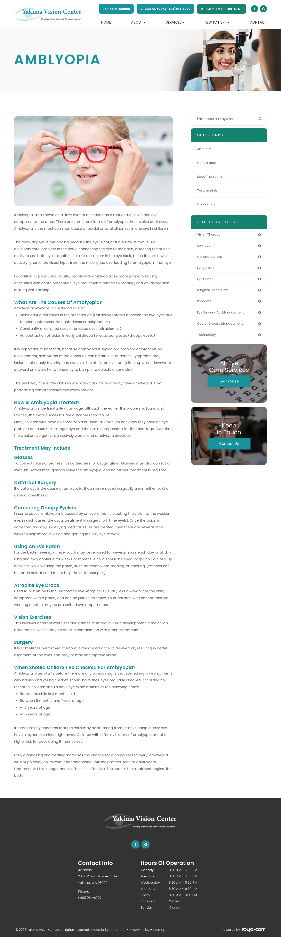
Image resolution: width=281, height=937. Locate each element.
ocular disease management (222, 326)
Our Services (208, 162)
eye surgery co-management (223, 315)
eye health (206, 280)
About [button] (138, 22)
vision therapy (210, 234)
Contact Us (207, 204)
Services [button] (175, 22)
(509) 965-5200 (178, 9)
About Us (205, 149)
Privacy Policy (139, 929)
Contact (258, 22)
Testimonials (208, 190)
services (204, 246)
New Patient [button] (217, 22)
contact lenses (210, 257)
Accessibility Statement (108, 929)
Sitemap (159, 929)
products (205, 303)
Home (106, 22)
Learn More (229, 384)
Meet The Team (210, 176)
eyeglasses (206, 269)
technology (207, 338)
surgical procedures (214, 292)
